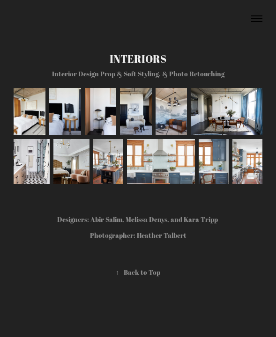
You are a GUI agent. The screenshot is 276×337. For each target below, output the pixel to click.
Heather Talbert (161, 235)
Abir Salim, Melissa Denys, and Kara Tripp (154, 219)
